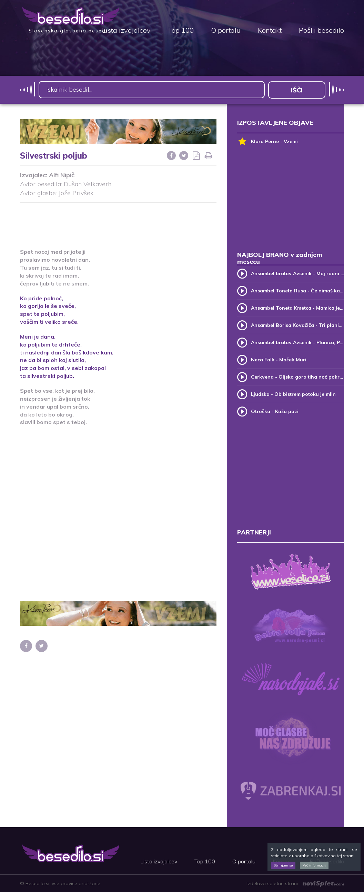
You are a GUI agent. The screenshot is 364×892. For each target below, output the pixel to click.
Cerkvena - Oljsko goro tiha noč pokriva (297, 376)
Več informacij (314, 865)
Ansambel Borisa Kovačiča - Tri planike (297, 325)
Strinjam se (283, 865)
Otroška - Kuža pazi (275, 411)
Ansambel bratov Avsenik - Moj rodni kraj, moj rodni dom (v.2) (297, 273)
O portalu (226, 30)
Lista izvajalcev (126, 30)
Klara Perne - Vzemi (267, 141)
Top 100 (181, 30)
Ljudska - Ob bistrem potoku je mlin (293, 394)
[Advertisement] (145, 221)
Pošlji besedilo (321, 30)
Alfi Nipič (61, 175)
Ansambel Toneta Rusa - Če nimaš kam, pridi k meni (297, 290)
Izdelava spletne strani (295, 883)
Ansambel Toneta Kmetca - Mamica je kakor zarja (297, 307)
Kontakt (270, 30)
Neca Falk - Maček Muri (278, 359)
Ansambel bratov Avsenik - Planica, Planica (297, 342)
